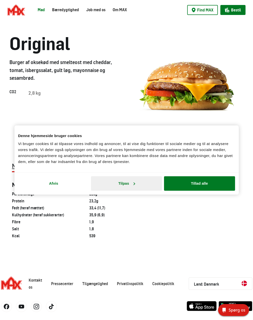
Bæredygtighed (65, 9)
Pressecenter (62, 283)
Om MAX (120, 9)
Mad (41, 9)
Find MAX (202, 9)
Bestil (233, 9)
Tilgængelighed (95, 283)
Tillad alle (199, 183)
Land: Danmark (220, 284)
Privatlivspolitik (130, 283)
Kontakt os (35, 284)
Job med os (95, 9)
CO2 (12, 91)
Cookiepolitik (163, 283)
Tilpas (126, 183)
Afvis (53, 183)
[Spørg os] (233, 310)
